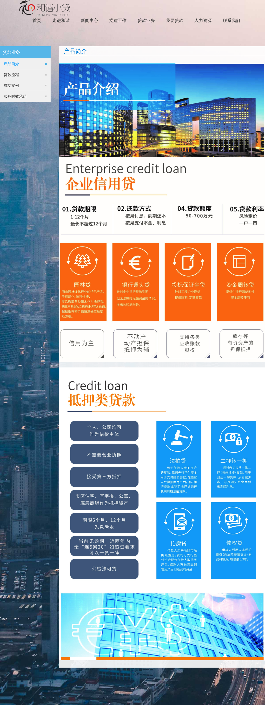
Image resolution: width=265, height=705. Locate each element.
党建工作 (117, 20)
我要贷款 (174, 20)
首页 (37, 20)
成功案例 (11, 85)
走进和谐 (61, 20)
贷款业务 (146, 20)
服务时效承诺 (15, 96)
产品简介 (11, 64)
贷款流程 (11, 75)
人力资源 (203, 20)
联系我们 (231, 20)
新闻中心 (89, 20)
